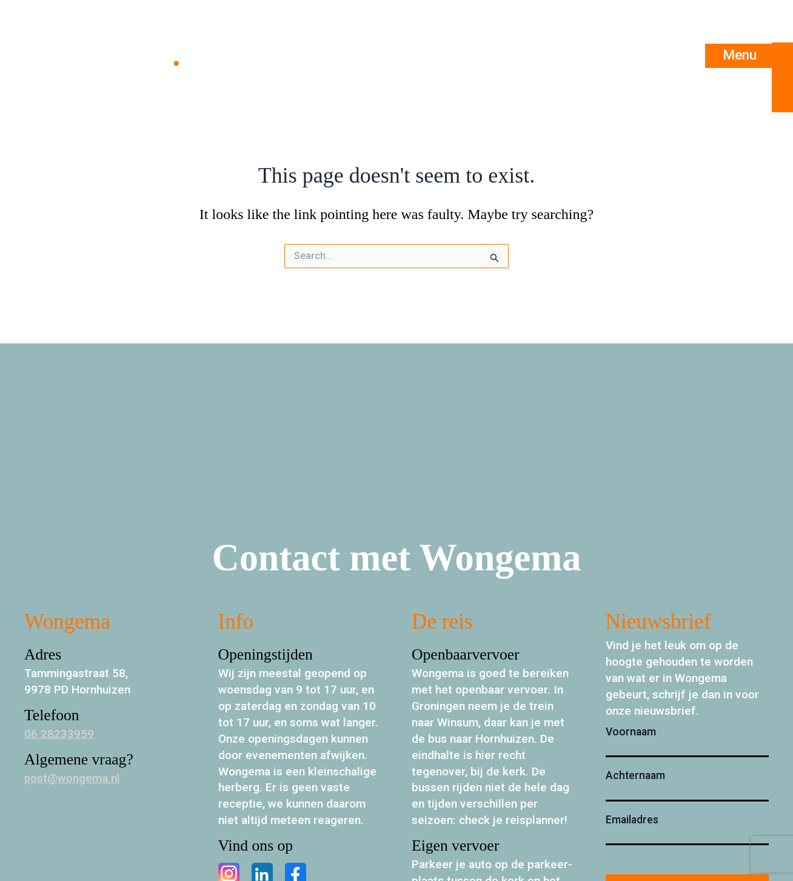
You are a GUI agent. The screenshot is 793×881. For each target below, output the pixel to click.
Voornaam (631, 732)
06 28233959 (59, 734)
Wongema (110, 55)
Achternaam (635, 775)
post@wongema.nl (72, 778)
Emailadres (632, 820)
